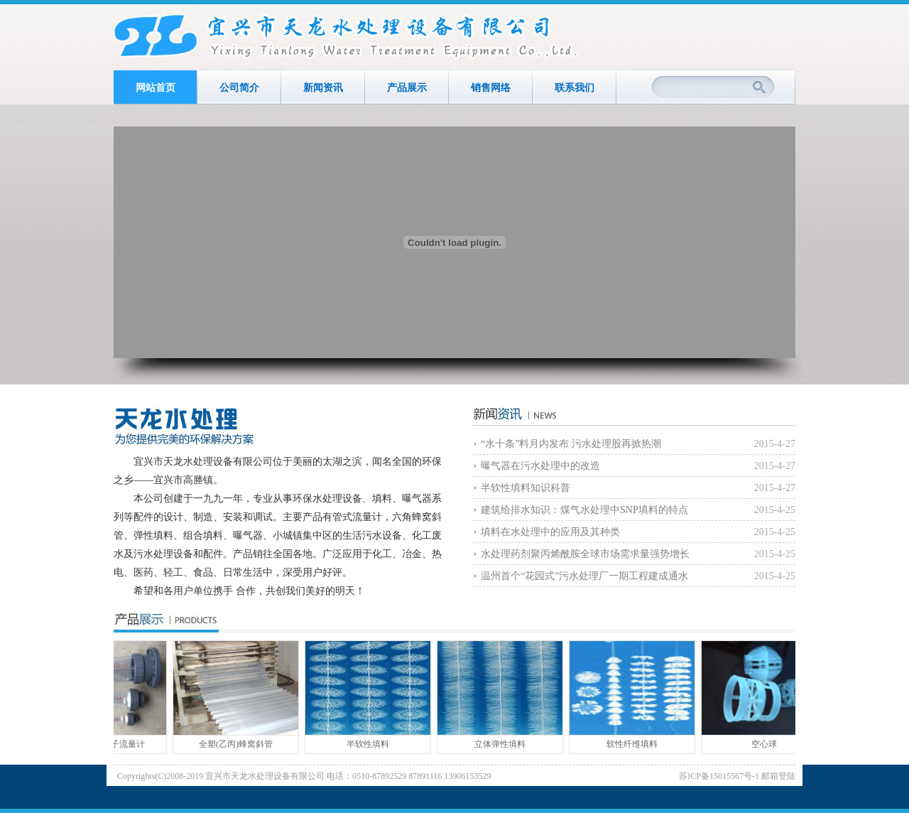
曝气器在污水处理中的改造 (540, 466)
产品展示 (407, 87)
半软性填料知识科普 (525, 488)
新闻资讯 (323, 87)
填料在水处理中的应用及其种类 (550, 532)
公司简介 (239, 87)
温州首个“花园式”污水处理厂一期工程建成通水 (584, 576)
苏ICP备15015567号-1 (719, 776)
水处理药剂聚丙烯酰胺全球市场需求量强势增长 (585, 554)
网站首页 (155, 87)
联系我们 (574, 87)
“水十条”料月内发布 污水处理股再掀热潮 (571, 443)
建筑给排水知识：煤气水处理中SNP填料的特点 (584, 510)
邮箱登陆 (778, 776)
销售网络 (491, 87)
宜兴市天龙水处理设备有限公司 (347, 37)
